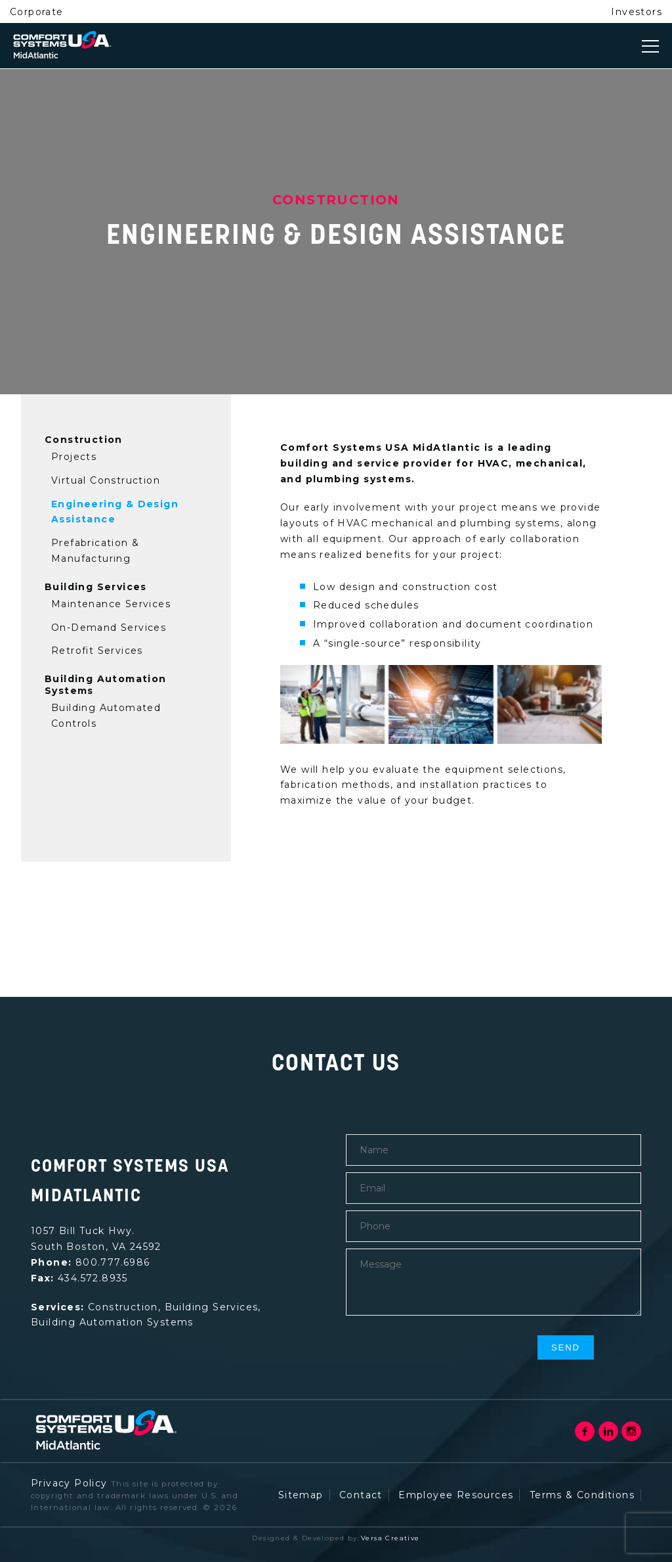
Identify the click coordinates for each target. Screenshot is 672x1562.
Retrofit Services (97, 650)
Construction (84, 440)
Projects (73, 457)
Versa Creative (390, 1538)
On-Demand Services (108, 627)
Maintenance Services (111, 604)
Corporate (37, 12)
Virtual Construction (105, 480)
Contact (361, 1495)
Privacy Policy (69, 1483)
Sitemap (301, 1495)
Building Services (96, 587)
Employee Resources (455, 1495)
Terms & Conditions (582, 1495)
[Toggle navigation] (650, 46)
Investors (636, 12)
